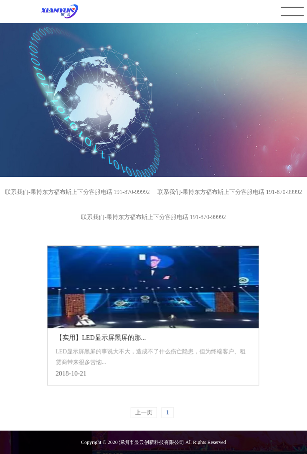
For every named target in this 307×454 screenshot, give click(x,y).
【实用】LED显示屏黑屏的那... (101, 336)
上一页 (143, 410)
